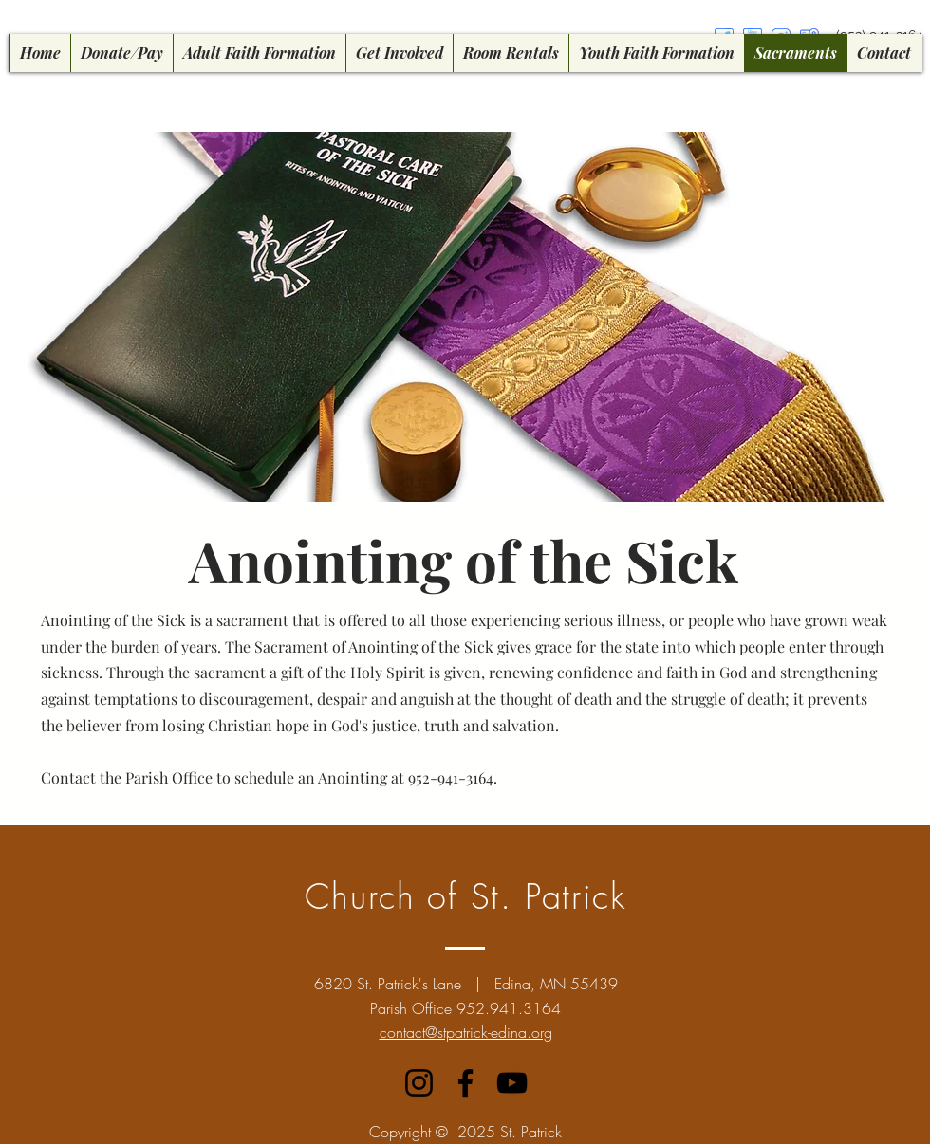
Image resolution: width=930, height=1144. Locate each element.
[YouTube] (511, 1082)
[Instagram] (418, 1082)
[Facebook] (465, 1082)
